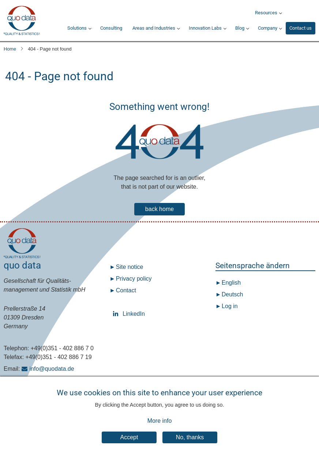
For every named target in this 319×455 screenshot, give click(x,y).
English (230, 283)
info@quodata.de (52, 369)
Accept (129, 441)
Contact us (300, 28)
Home (10, 49)
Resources (266, 12)
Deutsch (231, 294)
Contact (126, 290)
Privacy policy (134, 278)
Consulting (111, 28)
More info (159, 425)
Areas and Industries (153, 28)
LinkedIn (117, 314)
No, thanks (190, 441)
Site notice (129, 267)
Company (267, 28)
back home (159, 209)
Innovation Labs (205, 28)
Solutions (77, 28)
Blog (239, 28)
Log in (230, 306)
